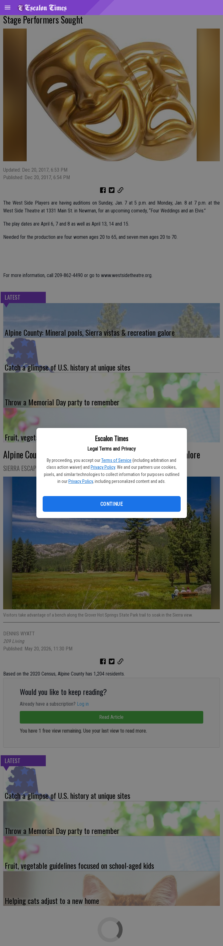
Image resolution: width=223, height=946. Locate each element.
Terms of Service (116, 460)
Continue (111, 504)
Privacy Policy (103, 467)
